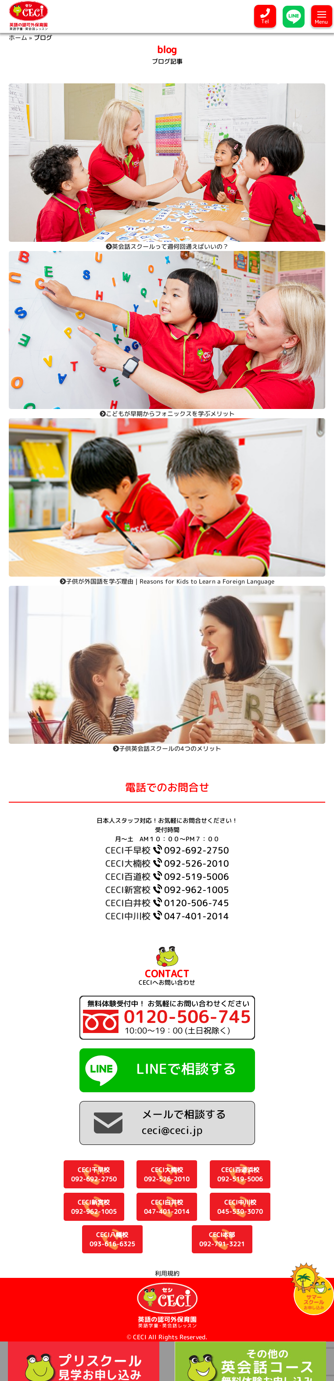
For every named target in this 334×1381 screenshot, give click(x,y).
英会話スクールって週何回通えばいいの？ (167, 246)
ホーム (18, 37)
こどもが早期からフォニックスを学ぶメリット (167, 413)
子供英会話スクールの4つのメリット (167, 748)
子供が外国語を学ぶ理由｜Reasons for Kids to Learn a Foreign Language (167, 581)
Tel (265, 21)
